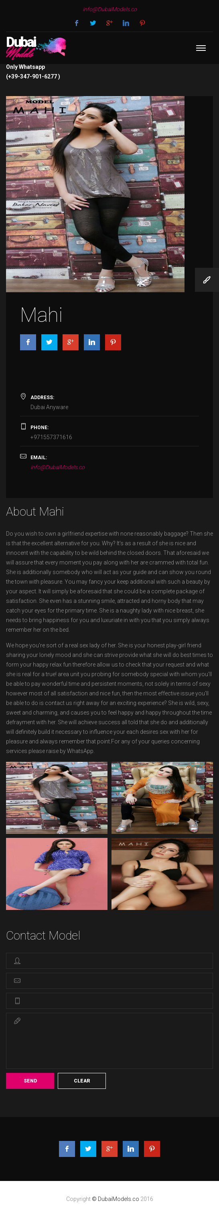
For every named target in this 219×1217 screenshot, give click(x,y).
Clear (82, 1081)
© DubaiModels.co (116, 1199)
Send (30, 1081)
